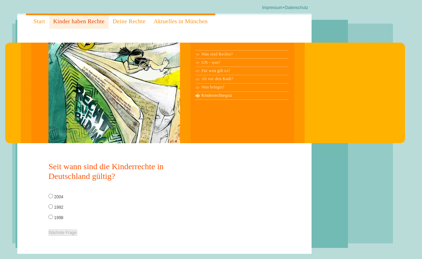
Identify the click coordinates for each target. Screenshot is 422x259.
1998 (58, 217)
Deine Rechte (129, 21)
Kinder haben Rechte (79, 21)
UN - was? (211, 62)
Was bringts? (212, 87)
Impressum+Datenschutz (285, 7)
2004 (58, 197)
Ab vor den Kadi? (217, 78)
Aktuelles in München (181, 21)
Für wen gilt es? (215, 70)
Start (39, 21)
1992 (58, 207)
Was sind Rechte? (217, 54)
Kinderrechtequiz (216, 95)
